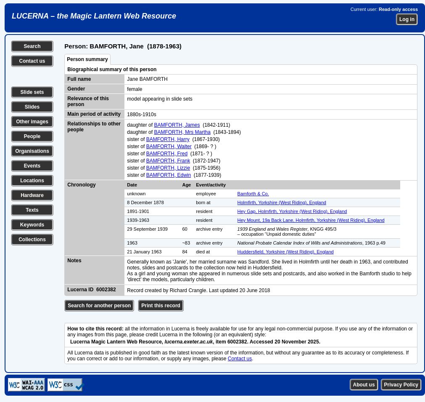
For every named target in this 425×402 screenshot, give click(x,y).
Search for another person (99, 306)
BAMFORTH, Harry (168, 139)
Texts (32, 210)
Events (32, 166)
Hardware (32, 195)
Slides (32, 107)
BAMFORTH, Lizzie (168, 168)
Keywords (32, 225)
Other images (32, 122)
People (32, 136)
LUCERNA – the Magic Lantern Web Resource (94, 16)
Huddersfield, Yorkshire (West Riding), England (286, 251)
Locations (32, 181)
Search (32, 46)
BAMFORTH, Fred (166, 154)
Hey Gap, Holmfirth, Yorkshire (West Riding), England (292, 211)
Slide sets (32, 92)
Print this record (160, 306)
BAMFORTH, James (177, 125)
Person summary (87, 59)
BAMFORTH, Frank (168, 161)
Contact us (32, 61)
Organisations (32, 151)
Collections (32, 239)
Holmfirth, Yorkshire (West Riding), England (282, 202)
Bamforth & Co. (253, 193)
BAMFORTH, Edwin (168, 175)
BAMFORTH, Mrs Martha (182, 132)
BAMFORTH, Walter (169, 146)
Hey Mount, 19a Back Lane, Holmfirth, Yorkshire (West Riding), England (311, 220)
